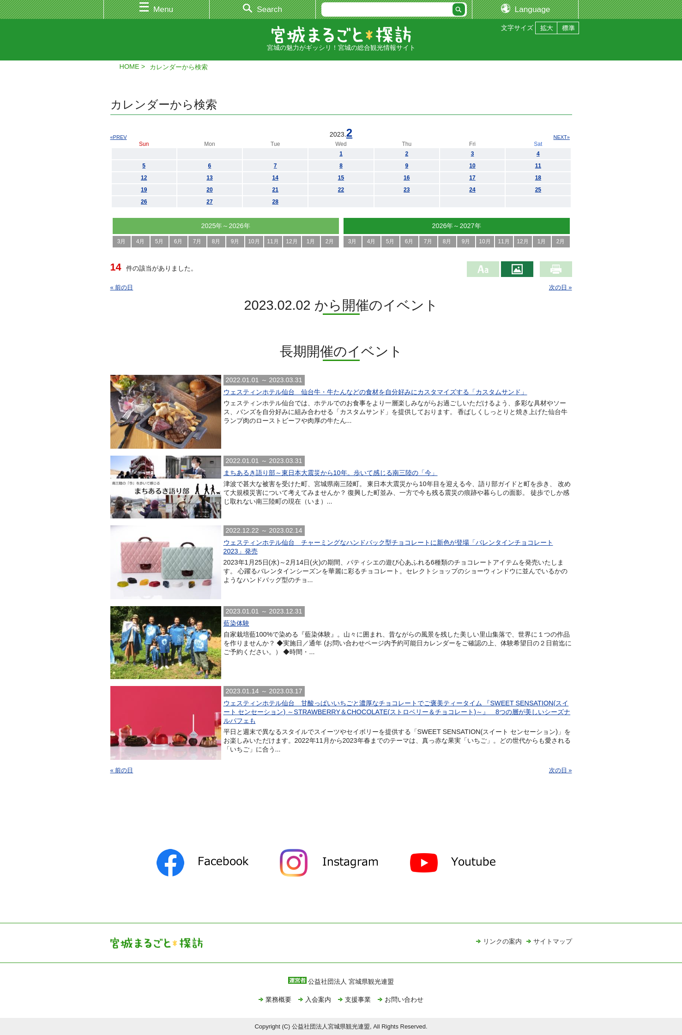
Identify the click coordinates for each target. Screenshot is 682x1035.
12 (144, 178)
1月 (311, 241)
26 (144, 202)
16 (407, 178)
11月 (272, 241)
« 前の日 (121, 287)
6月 (178, 241)
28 (275, 202)
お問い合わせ (404, 999)
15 (341, 178)
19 (144, 190)
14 (275, 178)
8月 (216, 241)
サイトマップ (552, 941)
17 (472, 178)
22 (341, 190)
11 (538, 165)
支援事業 (358, 999)
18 (538, 178)
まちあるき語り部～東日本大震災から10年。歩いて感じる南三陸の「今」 (330, 472)
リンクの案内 (502, 941)
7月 (197, 241)
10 (472, 165)
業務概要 (278, 999)
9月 (235, 241)
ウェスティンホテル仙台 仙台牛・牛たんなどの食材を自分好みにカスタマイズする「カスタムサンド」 (375, 392)
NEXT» (562, 137)
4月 (140, 241)
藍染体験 (236, 623)
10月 (254, 241)
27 (209, 202)
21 (275, 190)
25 (538, 190)
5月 (159, 241)
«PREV (118, 137)
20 (209, 190)
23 (407, 190)
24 (472, 190)
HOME (129, 66)
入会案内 (318, 999)
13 (209, 178)
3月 (121, 241)
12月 (291, 241)
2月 (330, 241)
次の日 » (560, 287)
